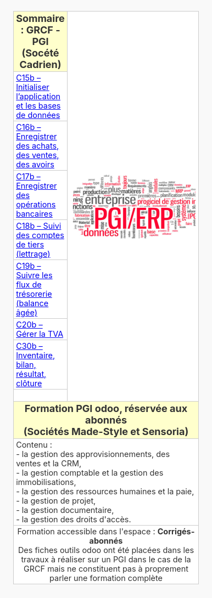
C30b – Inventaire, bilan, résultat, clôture (35, 364)
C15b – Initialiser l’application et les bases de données (38, 96)
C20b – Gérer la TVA (39, 329)
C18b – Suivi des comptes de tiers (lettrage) (40, 239)
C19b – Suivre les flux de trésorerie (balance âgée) (34, 289)
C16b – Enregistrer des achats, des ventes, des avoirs (37, 145)
